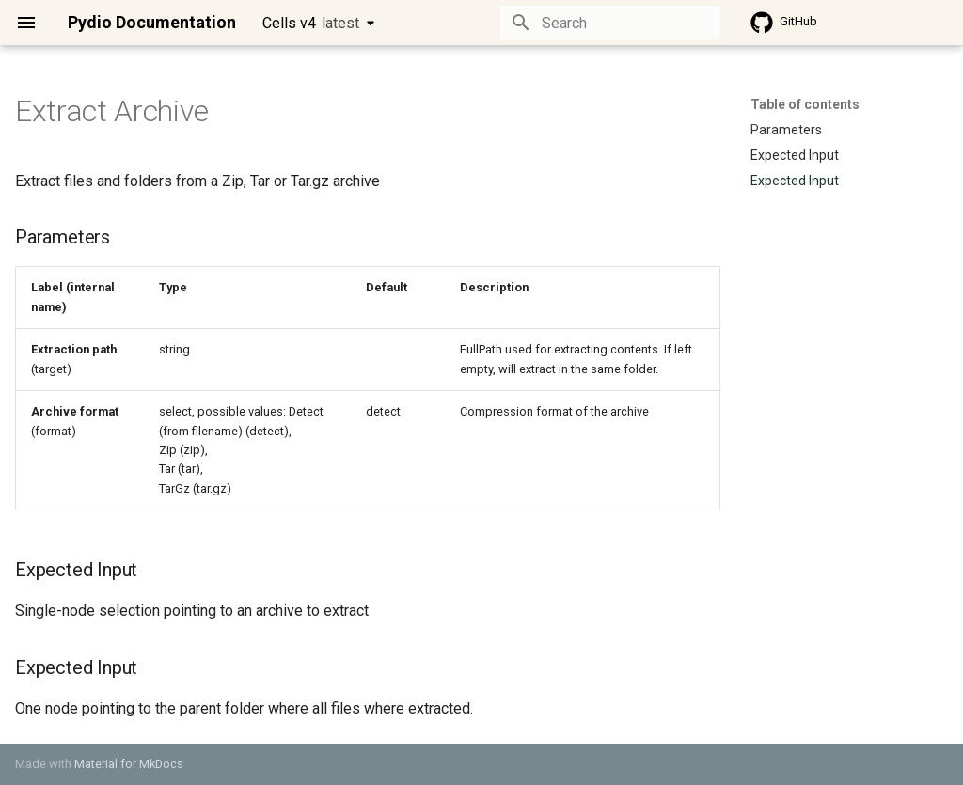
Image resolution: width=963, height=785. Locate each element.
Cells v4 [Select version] (310, 23)
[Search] (610, 22)
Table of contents (805, 104)
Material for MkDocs (128, 764)
